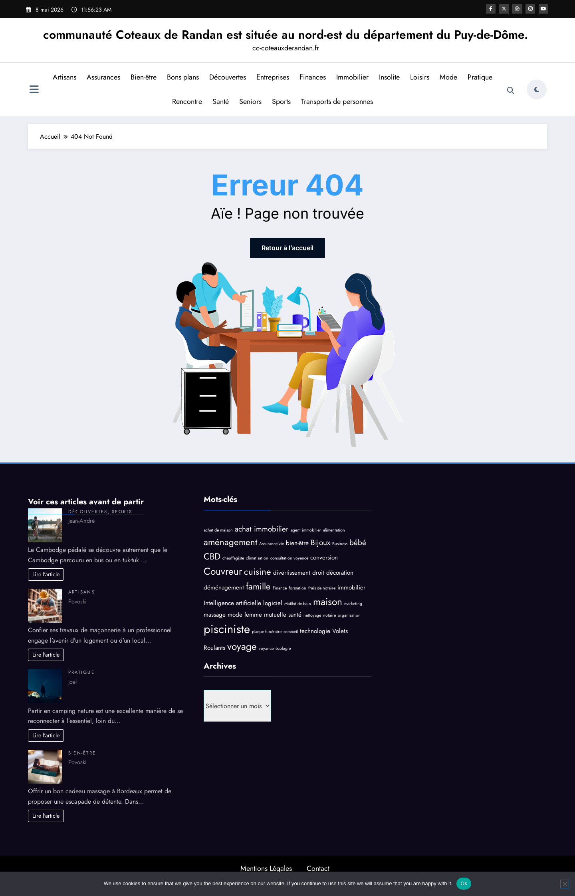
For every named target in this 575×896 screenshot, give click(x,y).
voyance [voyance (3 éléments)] (266, 648)
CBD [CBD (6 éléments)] (212, 556)
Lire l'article (45, 574)
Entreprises (272, 77)
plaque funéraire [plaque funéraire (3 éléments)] (267, 632)
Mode (448, 77)
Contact (318, 868)
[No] (564, 884)
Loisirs (419, 77)
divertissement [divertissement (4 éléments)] (291, 572)
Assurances (103, 77)
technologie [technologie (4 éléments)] (315, 631)
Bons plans (183, 77)
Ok (463, 883)
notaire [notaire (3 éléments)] (329, 615)
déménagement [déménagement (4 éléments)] (224, 587)
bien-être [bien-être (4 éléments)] (297, 543)
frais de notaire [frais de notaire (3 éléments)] (321, 588)
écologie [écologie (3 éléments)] (283, 648)
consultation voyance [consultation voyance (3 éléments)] (289, 558)
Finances (312, 77)
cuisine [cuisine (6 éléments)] (257, 571)
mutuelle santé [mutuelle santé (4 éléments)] (282, 614)
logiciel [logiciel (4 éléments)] (272, 603)
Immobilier (352, 77)
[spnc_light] (537, 90)
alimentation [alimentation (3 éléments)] (334, 530)
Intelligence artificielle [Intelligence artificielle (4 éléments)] (232, 603)
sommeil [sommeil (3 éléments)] (291, 632)
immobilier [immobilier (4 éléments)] (351, 587)
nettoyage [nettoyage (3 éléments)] (312, 615)
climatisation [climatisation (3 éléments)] (257, 558)
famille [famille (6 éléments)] (258, 586)
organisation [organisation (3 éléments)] (349, 615)
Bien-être (144, 77)
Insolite (389, 77)
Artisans (64, 77)
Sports (281, 101)
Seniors (250, 101)
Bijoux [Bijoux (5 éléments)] (320, 542)
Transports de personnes (337, 101)
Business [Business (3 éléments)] (339, 544)
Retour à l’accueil (287, 248)
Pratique (480, 77)
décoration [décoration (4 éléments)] (339, 572)
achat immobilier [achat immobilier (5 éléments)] (262, 529)
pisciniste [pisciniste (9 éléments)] (227, 629)
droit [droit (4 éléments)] (318, 572)
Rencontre (187, 101)
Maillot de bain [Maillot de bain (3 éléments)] (297, 604)
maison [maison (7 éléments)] (327, 602)
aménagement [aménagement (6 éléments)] (230, 542)
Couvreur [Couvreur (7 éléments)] (223, 571)
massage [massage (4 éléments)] (215, 614)
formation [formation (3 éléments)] (297, 588)
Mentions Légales (266, 868)
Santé (220, 101)
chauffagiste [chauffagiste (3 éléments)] (233, 558)
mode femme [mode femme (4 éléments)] (245, 614)
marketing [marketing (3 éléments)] (353, 604)
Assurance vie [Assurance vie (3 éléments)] (271, 544)
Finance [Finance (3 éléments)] (280, 588)
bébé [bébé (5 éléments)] (357, 542)
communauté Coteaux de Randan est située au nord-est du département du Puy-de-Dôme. (285, 34)
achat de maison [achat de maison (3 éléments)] (218, 530)
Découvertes (227, 77)
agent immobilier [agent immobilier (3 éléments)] (306, 530)
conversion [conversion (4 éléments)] (324, 557)
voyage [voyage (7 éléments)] (242, 646)
